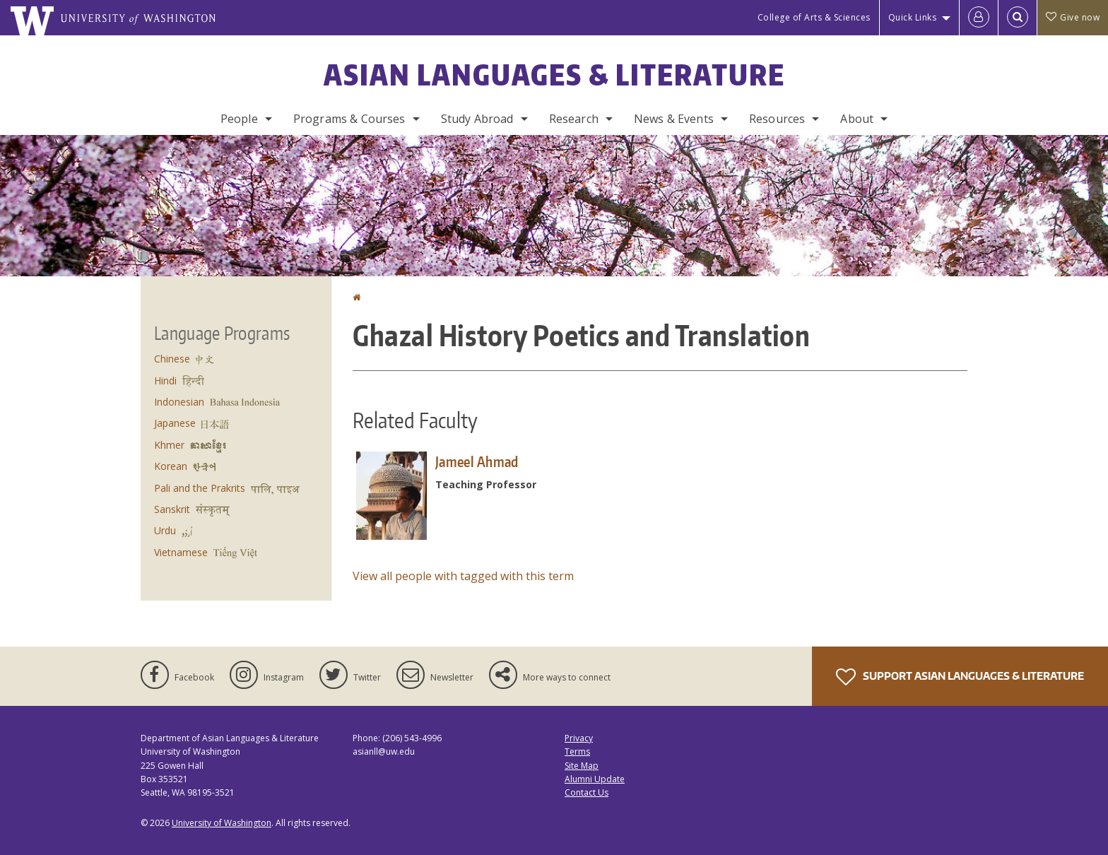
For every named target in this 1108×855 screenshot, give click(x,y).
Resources (777, 118)
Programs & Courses (349, 118)
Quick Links (912, 17)
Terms (577, 751)
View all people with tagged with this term (463, 576)
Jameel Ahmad (477, 461)
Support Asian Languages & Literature (960, 677)
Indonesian (179, 401)
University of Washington (221, 823)
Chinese (172, 358)
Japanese (175, 423)
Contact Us (586, 792)
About (856, 118)
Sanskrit (172, 509)
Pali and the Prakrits (199, 488)
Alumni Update (595, 779)
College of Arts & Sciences (814, 17)
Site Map (582, 766)
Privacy (579, 738)
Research (574, 118)
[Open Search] (1017, 17)
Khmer (169, 445)
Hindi (165, 380)
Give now (1073, 17)
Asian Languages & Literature (554, 75)
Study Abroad (477, 118)
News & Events (674, 118)
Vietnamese (181, 552)
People (239, 118)
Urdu (165, 530)
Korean (170, 466)
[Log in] (979, 17)
